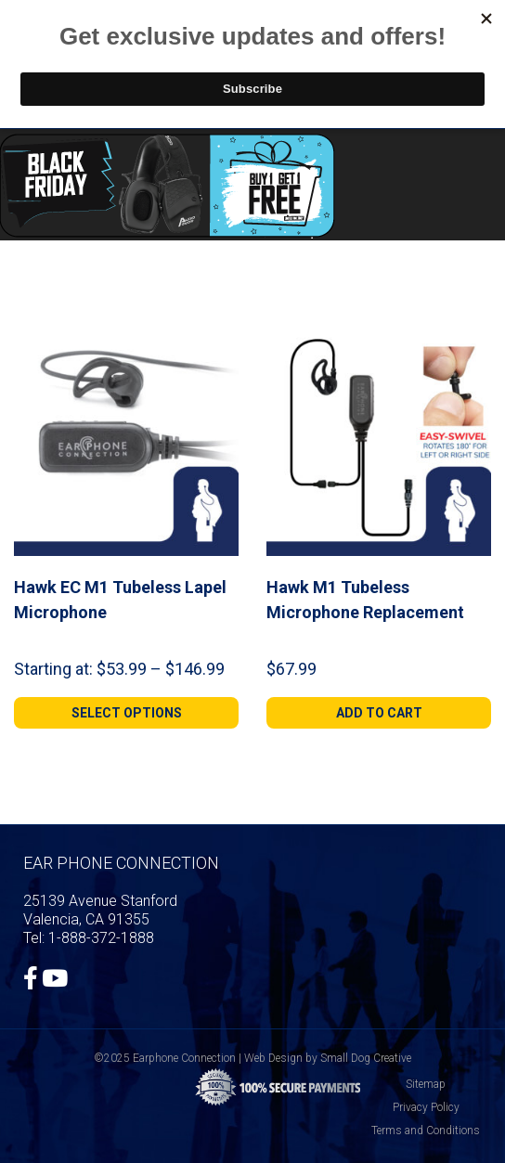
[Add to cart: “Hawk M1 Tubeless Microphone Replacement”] (378, 713)
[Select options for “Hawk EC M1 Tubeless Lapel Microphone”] (126, 713)
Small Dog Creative (365, 1058)
